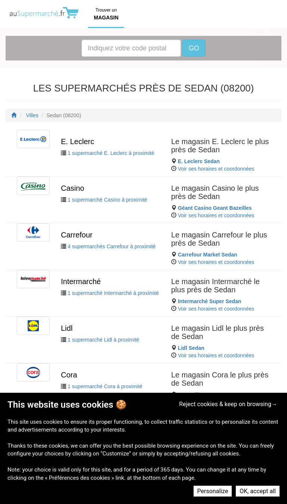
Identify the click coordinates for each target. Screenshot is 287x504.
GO (194, 48)
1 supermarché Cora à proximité (105, 386)
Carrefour (76, 235)
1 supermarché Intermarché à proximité (113, 293)
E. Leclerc (77, 141)
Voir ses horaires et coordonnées (216, 169)
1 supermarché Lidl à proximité (103, 340)
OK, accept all (258, 491)
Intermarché (81, 281)
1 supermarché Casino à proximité (107, 200)
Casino (72, 188)
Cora (69, 375)
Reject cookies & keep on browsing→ (228, 404)
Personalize (212, 491)
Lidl (66, 328)
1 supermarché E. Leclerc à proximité (111, 153)
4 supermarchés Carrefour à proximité (112, 246)
